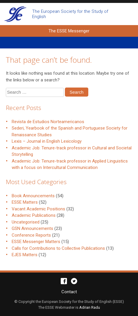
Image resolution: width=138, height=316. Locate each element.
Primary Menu (69, 42)
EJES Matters (24, 254)
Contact (69, 291)
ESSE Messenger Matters (36, 241)
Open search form (128, 14)
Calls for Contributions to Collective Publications (58, 248)
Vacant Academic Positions (38, 209)
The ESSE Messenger (15, 14)
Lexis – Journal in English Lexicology (47, 141)
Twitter (74, 281)
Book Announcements (33, 195)
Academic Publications (34, 215)
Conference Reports (31, 235)
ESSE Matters (25, 202)
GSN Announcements (32, 228)
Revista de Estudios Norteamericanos (48, 121)
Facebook (64, 281)
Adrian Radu (89, 307)
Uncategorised (25, 222)
